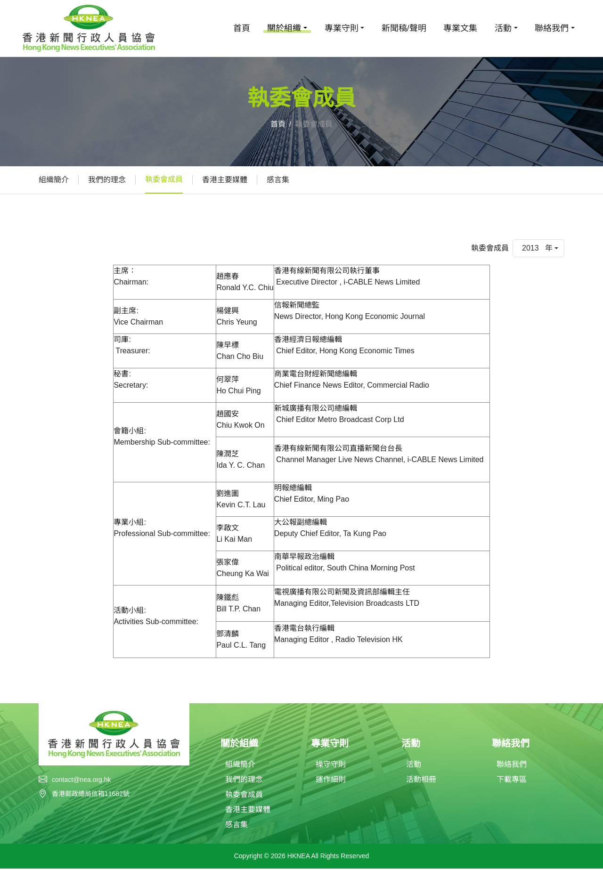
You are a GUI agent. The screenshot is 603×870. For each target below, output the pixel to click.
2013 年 (537, 248)
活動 (413, 766)
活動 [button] (503, 28)
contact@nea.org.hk (81, 779)
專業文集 (460, 28)
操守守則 (331, 766)
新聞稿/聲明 (404, 28)
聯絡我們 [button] (552, 28)
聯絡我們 (512, 766)
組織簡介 (54, 180)
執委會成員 (164, 179)
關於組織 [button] (284, 28)
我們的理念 (107, 180)
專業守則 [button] (342, 28)
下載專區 (512, 781)
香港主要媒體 (224, 180)
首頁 (241, 28)
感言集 (278, 180)
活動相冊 (421, 781)
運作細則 (331, 781)
